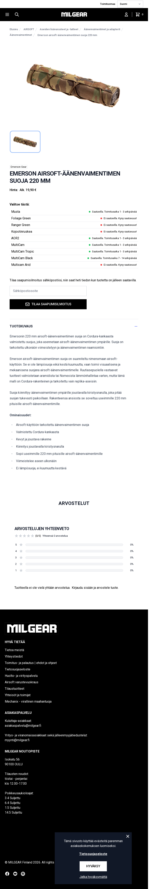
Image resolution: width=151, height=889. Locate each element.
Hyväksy (93, 866)
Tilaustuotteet (14, 689)
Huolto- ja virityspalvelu (21, 676)
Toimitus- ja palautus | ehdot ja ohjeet (31, 663)
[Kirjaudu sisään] (126, 14)
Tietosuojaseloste (17, 669)
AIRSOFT (28, 29)
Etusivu (14, 29)
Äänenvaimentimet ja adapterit (102, 29)
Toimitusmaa (108, 3)
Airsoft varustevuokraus (21, 682)
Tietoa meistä (14, 650)
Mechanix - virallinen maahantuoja (28, 701)
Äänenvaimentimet (21, 34)
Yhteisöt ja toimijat (17, 695)
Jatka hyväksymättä (93, 877)
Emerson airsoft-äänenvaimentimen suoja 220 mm (67, 35)
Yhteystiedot (14, 656)
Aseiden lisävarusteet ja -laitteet (59, 29)
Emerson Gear (18, 166)
